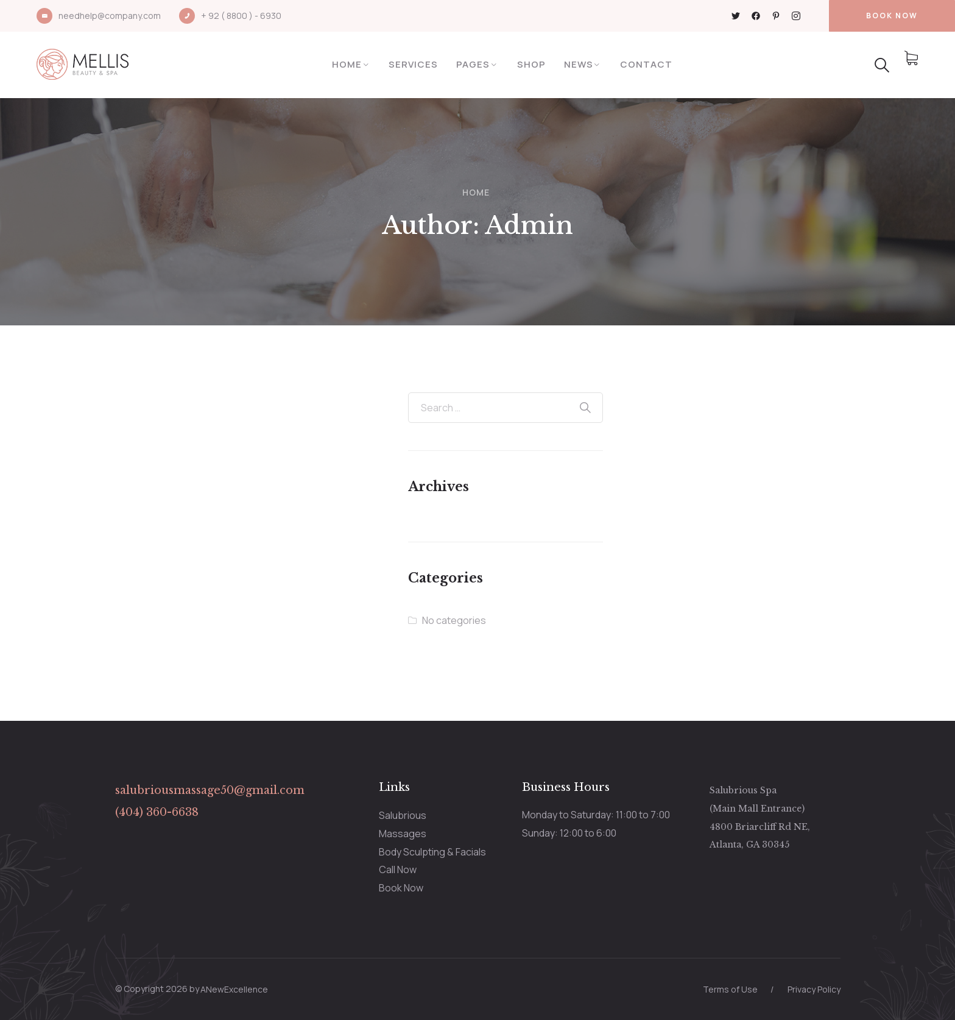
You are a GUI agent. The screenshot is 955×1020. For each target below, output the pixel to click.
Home (347, 64)
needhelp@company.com (109, 15)
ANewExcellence (234, 989)
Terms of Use (730, 989)
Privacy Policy (814, 989)
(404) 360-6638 (157, 812)
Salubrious (402, 815)
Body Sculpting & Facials (432, 852)
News (578, 64)
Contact (646, 64)
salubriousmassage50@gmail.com (210, 790)
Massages (402, 833)
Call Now (398, 869)
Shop (531, 64)
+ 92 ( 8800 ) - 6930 (241, 15)
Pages (473, 64)
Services (413, 64)
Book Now (401, 887)
